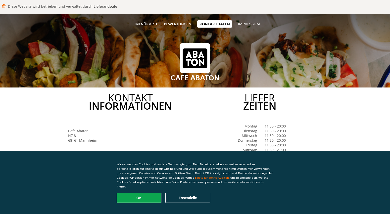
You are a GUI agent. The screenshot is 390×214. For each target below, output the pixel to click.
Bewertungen (177, 24)
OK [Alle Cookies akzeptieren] (139, 198)
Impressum (249, 24)
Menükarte (146, 24)
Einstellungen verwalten (212, 177)
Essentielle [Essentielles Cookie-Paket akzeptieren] (188, 198)
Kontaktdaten (214, 24)
